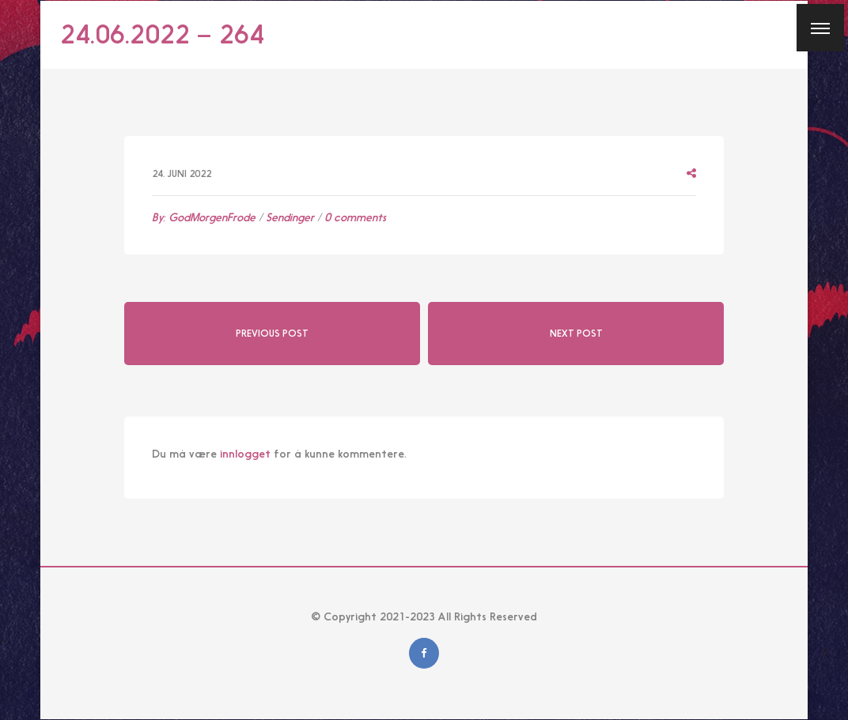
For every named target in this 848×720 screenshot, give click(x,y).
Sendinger (290, 217)
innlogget (245, 453)
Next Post (576, 333)
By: (204, 217)
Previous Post (272, 333)
